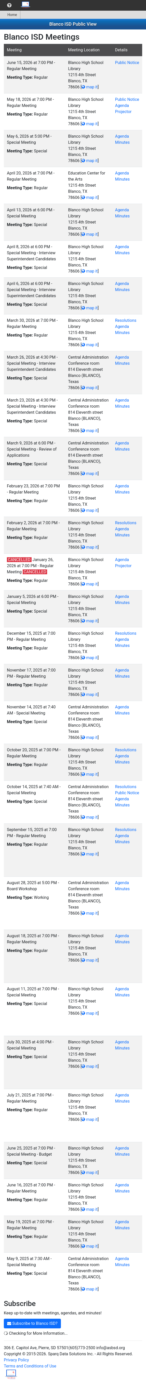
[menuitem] (9, 5)
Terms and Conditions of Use (30, 1366)
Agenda (122, 105)
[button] (9, 5)
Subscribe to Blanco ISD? (32, 1323)
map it (90, 87)
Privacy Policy (16, 1360)
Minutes (122, 142)
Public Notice (127, 62)
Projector (123, 111)
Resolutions (125, 320)
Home (10, 15)
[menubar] (17, 5)
